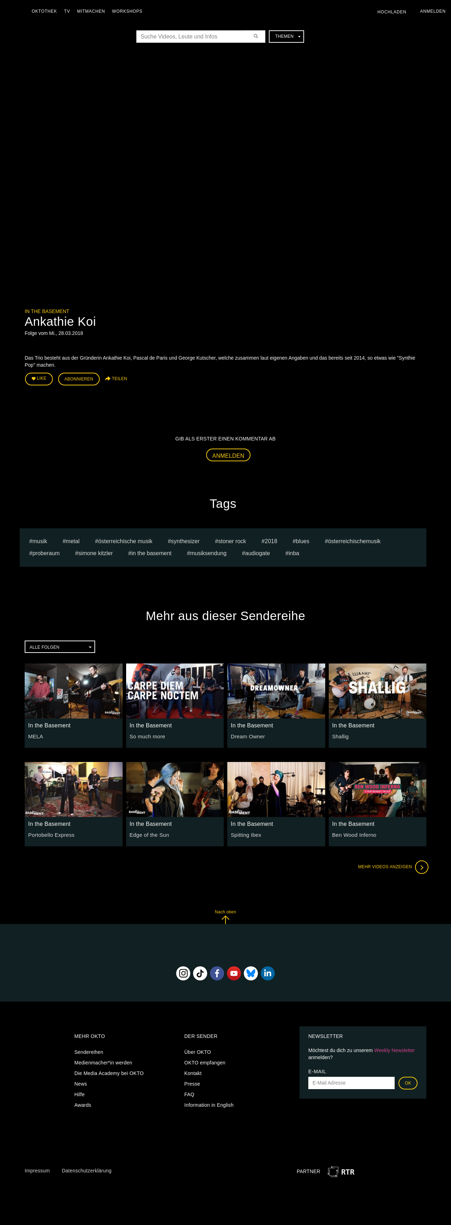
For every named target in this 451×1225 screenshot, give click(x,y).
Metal (73, 539)
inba (294, 552)
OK (408, 1081)
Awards (82, 1103)
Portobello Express (49, 833)
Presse (192, 1082)
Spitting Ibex (245, 833)
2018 (271, 539)
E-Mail (317, 1070)
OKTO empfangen (205, 1061)
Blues (302, 539)
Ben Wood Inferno (352, 833)
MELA (35, 734)
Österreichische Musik (125, 539)
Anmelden (228, 454)
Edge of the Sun (148, 833)
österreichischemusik (354, 539)
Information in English (209, 1103)
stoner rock (232, 539)
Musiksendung (208, 552)
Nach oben (225, 915)
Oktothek (46, 11)
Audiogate (257, 552)
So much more (146, 734)
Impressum (37, 1169)
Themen (288, 36)
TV (69, 11)
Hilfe (79, 1092)
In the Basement (47, 311)
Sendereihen (88, 1050)
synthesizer (185, 539)
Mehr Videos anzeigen (391, 865)
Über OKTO (197, 1050)
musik (39, 539)
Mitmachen (93, 11)
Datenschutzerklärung (86, 1169)
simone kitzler (95, 552)
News (80, 1082)
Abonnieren (78, 378)
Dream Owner (246, 734)
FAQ (189, 1092)
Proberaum (46, 552)
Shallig (340, 734)
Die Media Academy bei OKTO (109, 1071)
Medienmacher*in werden (103, 1061)
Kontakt (193, 1071)
